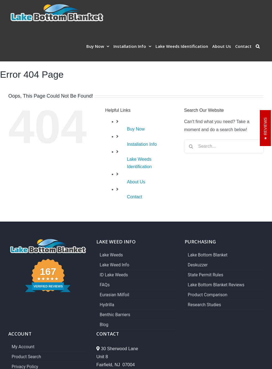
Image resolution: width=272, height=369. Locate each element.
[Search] (191, 146)
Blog (104, 325)
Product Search (26, 357)
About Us (136, 182)
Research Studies (204, 305)
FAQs (105, 285)
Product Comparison (207, 295)
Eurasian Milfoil (114, 295)
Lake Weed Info (114, 265)
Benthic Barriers (115, 315)
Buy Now (136, 129)
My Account (23, 347)
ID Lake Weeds (114, 275)
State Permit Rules (205, 275)
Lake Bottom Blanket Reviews (216, 285)
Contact (134, 196)
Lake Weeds (111, 255)
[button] (258, 46)
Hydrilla (107, 305)
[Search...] (224, 146)
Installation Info (142, 144)
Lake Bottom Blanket (208, 255)
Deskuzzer (198, 265)
